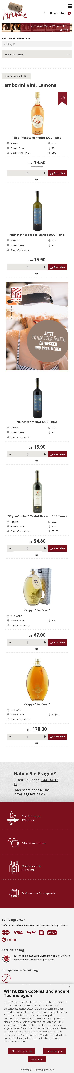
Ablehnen (37, 1059)
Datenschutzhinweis (44, 1069)
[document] (37, 1018)
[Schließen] (69, 986)
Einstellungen (55, 1051)
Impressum (26, 1069)
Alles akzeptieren (22, 1051)
